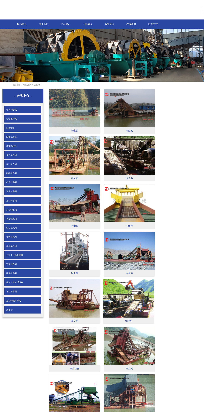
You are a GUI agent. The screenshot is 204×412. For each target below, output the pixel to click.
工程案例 (87, 24)
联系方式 (153, 24)
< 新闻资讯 (19, 389)
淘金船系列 (36, 85)
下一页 (108, 363)
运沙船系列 (11, 291)
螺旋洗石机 (11, 136)
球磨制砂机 (11, 109)
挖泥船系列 (11, 182)
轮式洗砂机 (11, 145)
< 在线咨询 (41, 389)
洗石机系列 (11, 227)
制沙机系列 (11, 164)
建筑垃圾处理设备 (14, 282)
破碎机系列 (11, 173)
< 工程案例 (41, 385)
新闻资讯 (109, 24)
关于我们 (43, 24)
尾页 (113, 363)
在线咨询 (131, 24)
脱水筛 (9, 309)
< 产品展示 (19, 385)
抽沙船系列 (11, 209)
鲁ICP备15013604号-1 (106, 401)
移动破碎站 (11, 118)
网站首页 (22, 24)
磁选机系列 (11, 273)
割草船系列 (11, 264)
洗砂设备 (10, 127)
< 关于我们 (41, 380)
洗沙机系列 (11, 155)
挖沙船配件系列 (13, 300)
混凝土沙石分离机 (14, 255)
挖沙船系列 (11, 200)
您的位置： (17, 85)
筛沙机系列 (11, 218)
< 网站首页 (19, 380)
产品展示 (65, 24)
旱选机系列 (11, 246)
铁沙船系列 (11, 236)
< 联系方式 (19, 394)
